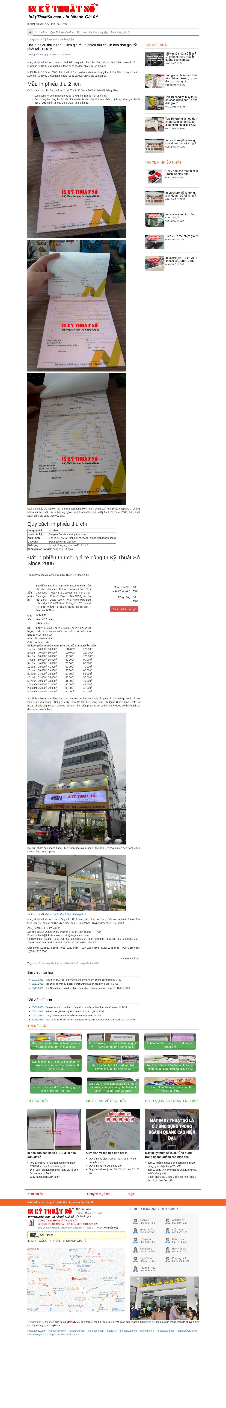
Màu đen (41, 614)
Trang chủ (33, 39)
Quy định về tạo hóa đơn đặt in (106, 1219)
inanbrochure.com (187, 1397)
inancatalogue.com (37, 1401)
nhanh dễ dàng (152, 1388)
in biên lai (39, 963)
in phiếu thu (52, 963)
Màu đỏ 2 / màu (45, 619)
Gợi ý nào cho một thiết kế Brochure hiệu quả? (70, 1015)
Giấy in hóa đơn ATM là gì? (45, 1243)
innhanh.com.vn (57, 1397)
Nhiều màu (42, 623)
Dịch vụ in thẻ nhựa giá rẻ (181, 236)
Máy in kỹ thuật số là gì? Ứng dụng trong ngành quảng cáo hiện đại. (81, 979)
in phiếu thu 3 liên (90, 963)
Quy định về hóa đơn (62, 32)
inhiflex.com (72, 1401)
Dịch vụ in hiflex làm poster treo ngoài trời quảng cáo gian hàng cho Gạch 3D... (86, 1019)
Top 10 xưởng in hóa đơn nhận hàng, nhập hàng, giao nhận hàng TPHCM (83, 988)
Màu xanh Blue (45, 610)
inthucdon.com (96, 1397)
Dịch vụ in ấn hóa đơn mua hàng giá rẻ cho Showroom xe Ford (56, 1155)
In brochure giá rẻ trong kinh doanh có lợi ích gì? (71, 1011)
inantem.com (147, 1397)
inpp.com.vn (57, 1401)
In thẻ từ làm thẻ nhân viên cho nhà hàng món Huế (170, 1155)
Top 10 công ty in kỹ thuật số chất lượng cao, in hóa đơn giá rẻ (78, 983)
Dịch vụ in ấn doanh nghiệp (92, 32)
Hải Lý (43, 54)
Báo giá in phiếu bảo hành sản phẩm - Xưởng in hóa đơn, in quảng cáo (82, 1007)
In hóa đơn (41, 32)
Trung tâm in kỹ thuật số (40, 1388)
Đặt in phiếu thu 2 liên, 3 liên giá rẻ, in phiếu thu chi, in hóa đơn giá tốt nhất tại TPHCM (56, 1110)
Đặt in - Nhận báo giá (124, 609)
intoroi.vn (112, 1397)
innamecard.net (165, 1397)
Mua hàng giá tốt (120, 32)
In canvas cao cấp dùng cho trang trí (180, 216)
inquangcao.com (36, 1397)
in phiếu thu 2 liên (69, 963)
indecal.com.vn (128, 1397)
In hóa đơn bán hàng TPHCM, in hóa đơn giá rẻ (170, 1067)
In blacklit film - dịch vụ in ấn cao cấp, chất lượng (181, 259)
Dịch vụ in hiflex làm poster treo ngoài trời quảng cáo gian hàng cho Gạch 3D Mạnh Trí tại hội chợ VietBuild (113, 1154)
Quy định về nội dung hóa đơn (105, 1232)
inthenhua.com (77, 1397)
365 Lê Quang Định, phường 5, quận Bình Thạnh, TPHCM (70, 1294)
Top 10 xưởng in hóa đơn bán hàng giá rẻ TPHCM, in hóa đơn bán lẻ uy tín (113, 1067)
